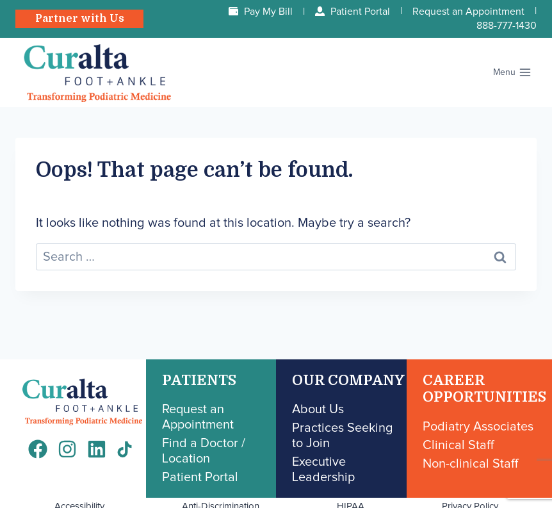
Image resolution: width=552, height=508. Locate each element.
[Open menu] (512, 72)
